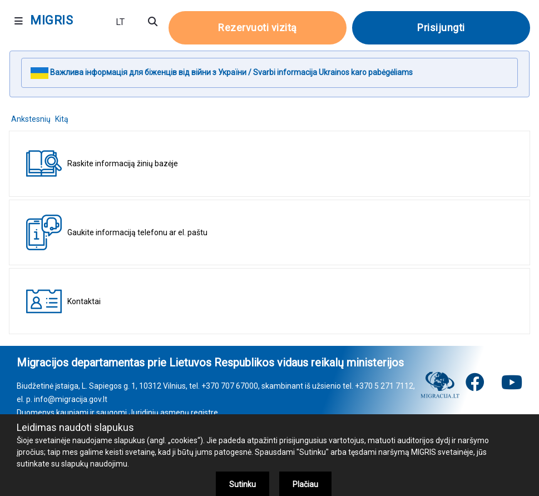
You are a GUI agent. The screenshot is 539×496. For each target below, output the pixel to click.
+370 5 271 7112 (384, 385)
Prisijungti (441, 27)
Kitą (61, 119)
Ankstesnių (31, 119)
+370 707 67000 (229, 385)
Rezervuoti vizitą (257, 27)
